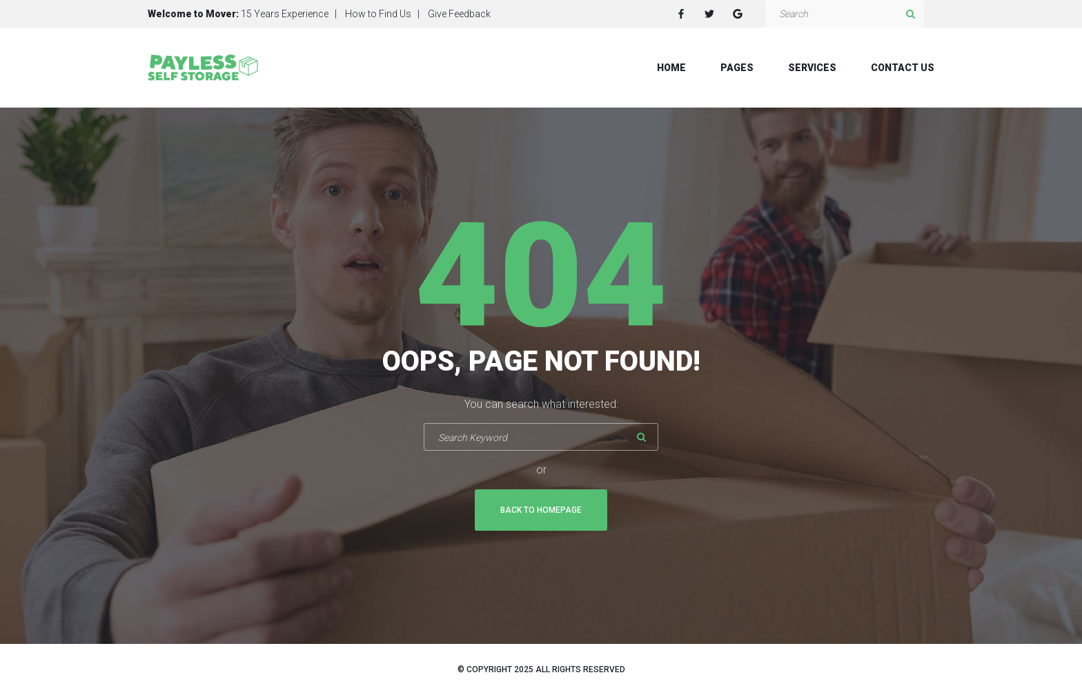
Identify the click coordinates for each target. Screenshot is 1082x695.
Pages (737, 67)
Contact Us (902, 67)
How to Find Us (378, 13)
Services (812, 67)
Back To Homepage (541, 510)
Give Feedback (459, 13)
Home (671, 67)
